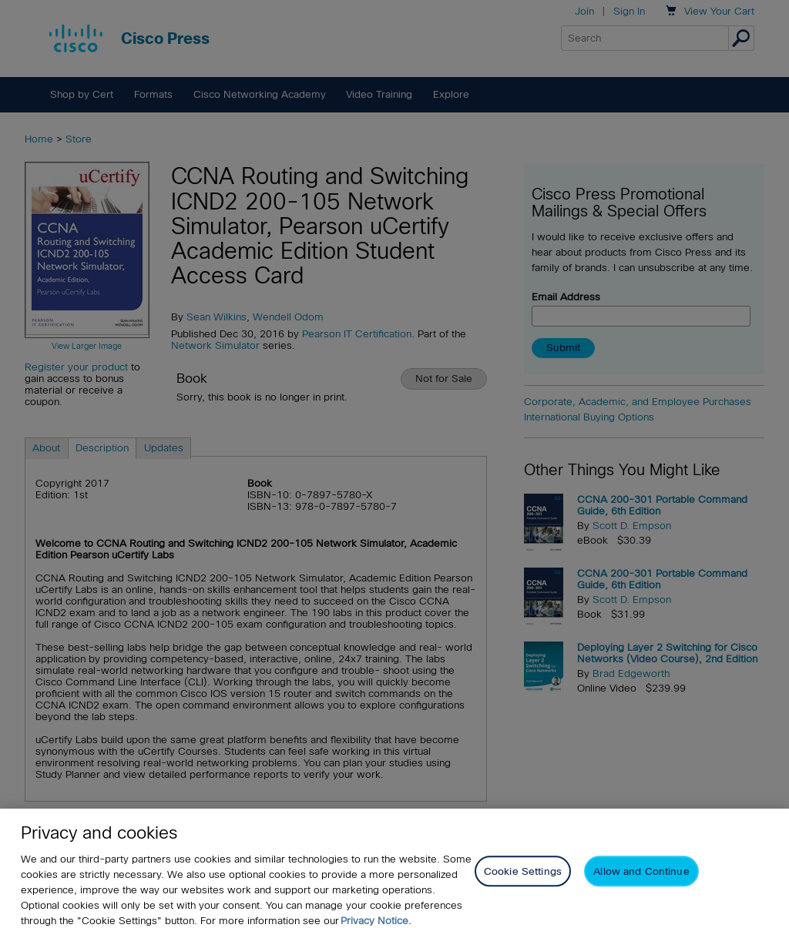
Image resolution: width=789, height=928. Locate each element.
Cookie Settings (523, 878)
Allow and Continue (641, 878)
